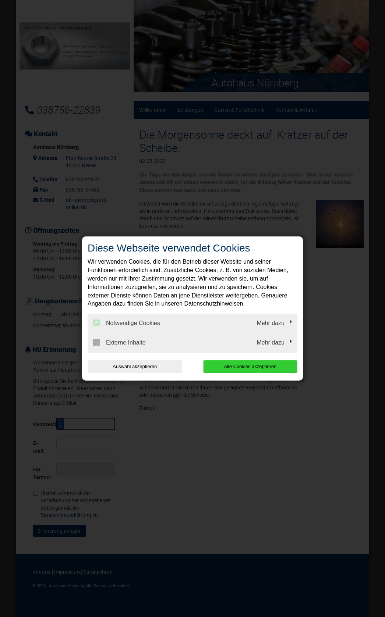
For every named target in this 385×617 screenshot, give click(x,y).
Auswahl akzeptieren (135, 366)
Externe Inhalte (119, 342)
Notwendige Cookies (126, 323)
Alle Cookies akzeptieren (250, 366)
